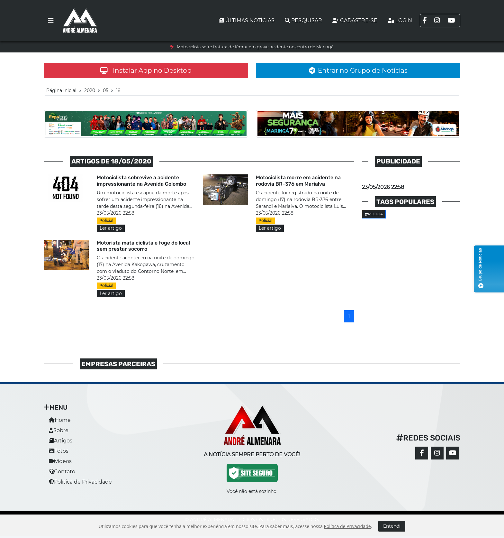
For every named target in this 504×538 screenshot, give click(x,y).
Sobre (58, 430)
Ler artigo (111, 228)
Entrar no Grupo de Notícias (358, 70)
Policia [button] (374, 214)
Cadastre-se (354, 20)
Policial (106, 220)
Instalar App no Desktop (146, 70)
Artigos (60, 441)
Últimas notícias (246, 20)
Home (60, 420)
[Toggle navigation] (51, 20)
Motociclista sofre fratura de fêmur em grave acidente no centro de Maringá (255, 46)
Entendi (392, 526)
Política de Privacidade (80, 482)
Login (400, 20)
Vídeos (60, 461)
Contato (62, 471)
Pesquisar (303, 20)
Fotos (58, 451)
